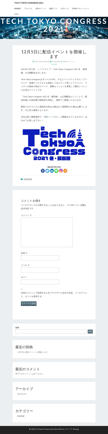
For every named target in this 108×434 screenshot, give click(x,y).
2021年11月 (21, 394)
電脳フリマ (53, 8)
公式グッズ (65, 8)
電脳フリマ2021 (51, 116)
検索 (17, 327)
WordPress (60, 429)
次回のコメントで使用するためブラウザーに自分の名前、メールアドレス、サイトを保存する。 (54, 294)
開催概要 (17, 8)
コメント (26, 215)
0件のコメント (69, 61)
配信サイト (40, 8)
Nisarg (76, 429)
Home (16, 14)
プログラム (28, 8)
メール (25, 265)
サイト (24, 277)
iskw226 (56, 61)
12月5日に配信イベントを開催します (32, 352)
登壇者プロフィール (79, 8)
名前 (24, 253)
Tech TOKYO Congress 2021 (28, 2)
